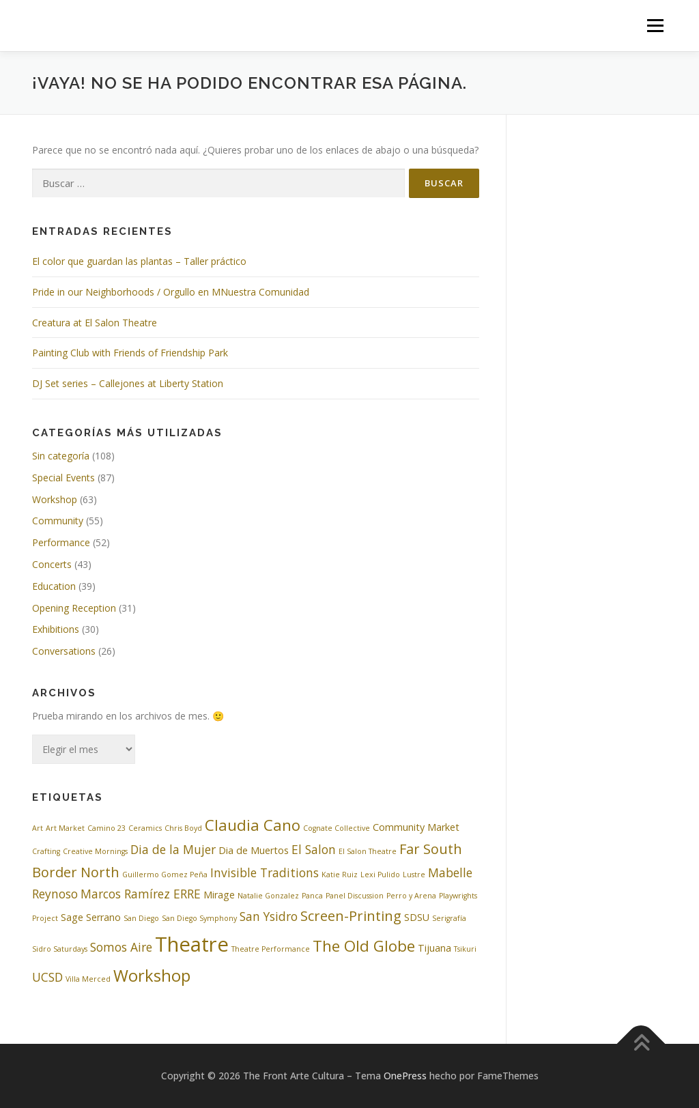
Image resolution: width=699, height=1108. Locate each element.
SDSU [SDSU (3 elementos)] (416, 917)
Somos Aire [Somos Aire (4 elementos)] (121, 947)
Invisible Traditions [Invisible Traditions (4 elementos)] (264, 872)
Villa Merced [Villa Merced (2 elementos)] (88, 979)
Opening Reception (74, 607)
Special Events (63, 477)
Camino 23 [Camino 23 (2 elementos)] (106, 828)
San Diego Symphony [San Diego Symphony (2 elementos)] (199, 918)
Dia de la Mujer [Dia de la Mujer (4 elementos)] (173, 849)
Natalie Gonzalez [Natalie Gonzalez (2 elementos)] (268, 895)
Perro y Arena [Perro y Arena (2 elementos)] (411, 895)
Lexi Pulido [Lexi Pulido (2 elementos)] (380, 874)
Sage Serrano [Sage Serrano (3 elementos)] (91, 917)
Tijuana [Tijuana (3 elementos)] (434, 947)
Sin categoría (60, 455)
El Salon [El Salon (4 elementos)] (313, 849)
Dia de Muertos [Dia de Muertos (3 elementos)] (253, 850)
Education (54, 586)
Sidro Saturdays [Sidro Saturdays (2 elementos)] (59, 949)
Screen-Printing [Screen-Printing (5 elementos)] (350, 916)
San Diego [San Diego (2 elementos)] (141, 918)
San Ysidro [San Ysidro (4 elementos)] (269, 916)
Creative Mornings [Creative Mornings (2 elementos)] (95, 851)
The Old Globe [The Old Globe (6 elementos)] (364, 945)
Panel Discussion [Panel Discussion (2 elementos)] (355, 895)
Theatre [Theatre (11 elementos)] (192, 944)
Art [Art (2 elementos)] (37, 828)
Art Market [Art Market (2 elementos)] (65, 828)
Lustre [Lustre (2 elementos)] (414, 874)
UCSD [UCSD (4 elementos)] (47, 977)
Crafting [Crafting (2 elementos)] (46, 851)
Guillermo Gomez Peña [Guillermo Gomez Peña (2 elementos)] (165, 874)
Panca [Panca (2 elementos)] (312, 895)
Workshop (54, 499)
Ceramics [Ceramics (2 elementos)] (145, 828)
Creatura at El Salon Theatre (94, 322)
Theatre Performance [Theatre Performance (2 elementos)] (270, 949)
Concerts (52, 564)
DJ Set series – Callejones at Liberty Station (127, 383)
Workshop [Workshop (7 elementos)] (151, 975)
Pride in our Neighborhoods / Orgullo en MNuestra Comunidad (170, 291)
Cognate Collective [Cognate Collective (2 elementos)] (336, 828)
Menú (655, 25)
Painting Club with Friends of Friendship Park (130, 352)
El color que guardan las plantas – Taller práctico (139, 261)
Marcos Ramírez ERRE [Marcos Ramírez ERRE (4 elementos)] (141, 893)
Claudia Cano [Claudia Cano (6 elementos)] (252, 824)
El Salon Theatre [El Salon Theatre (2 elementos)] (368, 851)
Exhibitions (55, 629)
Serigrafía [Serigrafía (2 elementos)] (449, 918)
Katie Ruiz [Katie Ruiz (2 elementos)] (340, 874)
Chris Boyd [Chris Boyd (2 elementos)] (183, 828)
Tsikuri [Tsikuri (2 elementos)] (465, 949)
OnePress (405, 1075)
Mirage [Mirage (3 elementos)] (219, 894)
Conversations (64, 650)
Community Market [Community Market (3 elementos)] (416, 827)
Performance (61, 542)
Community (57, 520)
